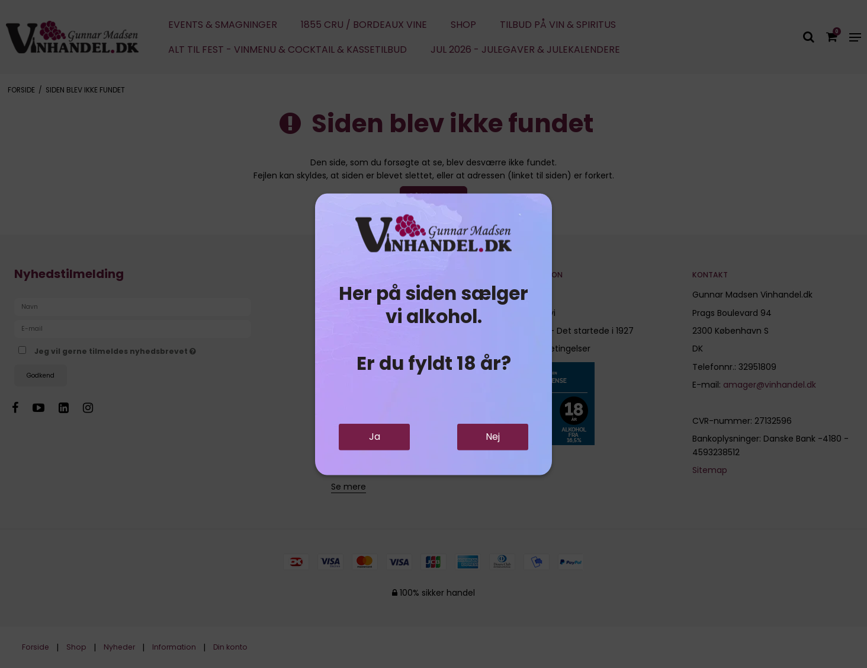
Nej (493, 436)
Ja (374, 436)
